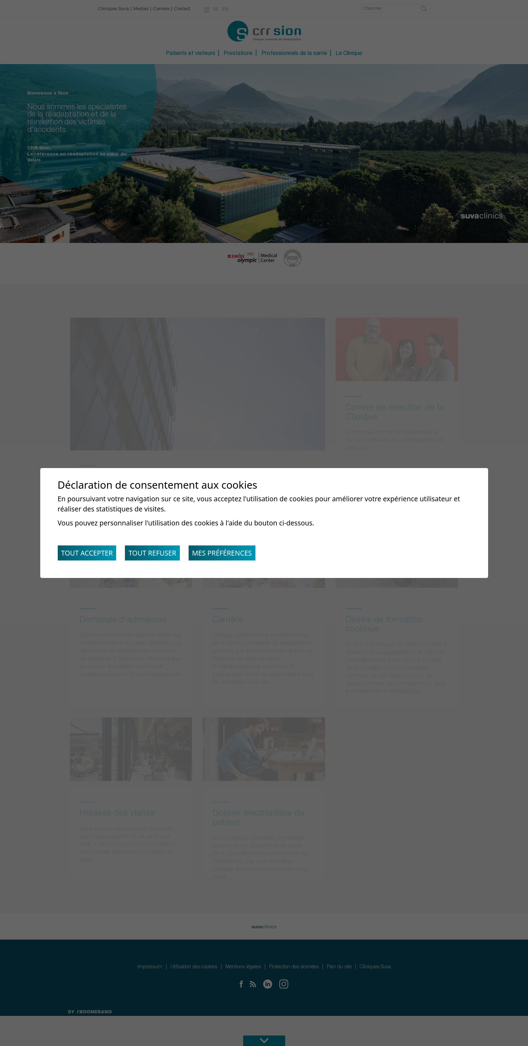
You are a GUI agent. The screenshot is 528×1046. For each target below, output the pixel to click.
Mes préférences (228, 554)
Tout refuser (156, 554)
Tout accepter (88, 554)
